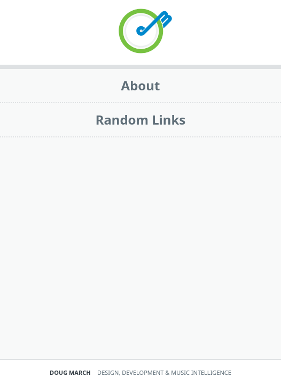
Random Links (141, 119)
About (140, 85)
